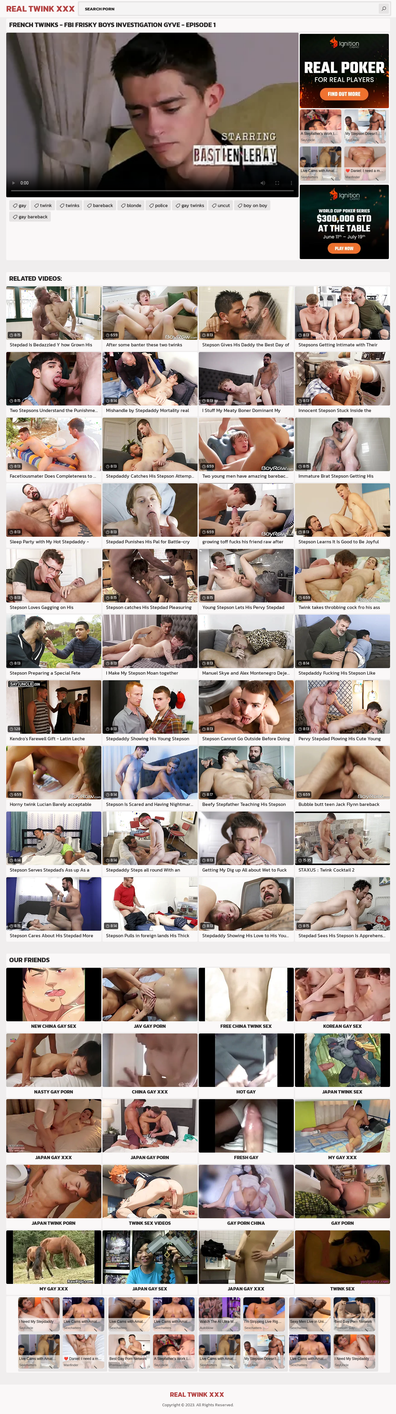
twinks (72, 205)
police (161, 205)
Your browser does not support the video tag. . (152, 115)
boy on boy (255, 205)
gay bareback (33, 216)
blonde (134, 205)
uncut (224, 205)
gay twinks (193, 205)
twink (46, 205)
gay (22, 205)
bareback (103, 205)
